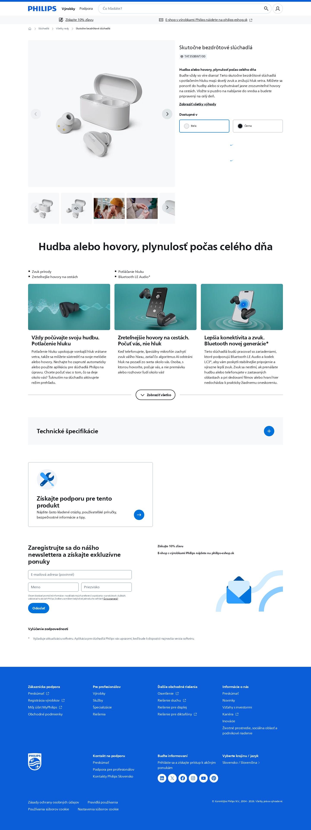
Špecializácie (102, 707)
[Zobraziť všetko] (156, 395)
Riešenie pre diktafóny (177, 714)
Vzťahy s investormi (237, 707)
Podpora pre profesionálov (113, 769)
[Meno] (53, 587)
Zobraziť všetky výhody (197, 104)
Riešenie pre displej (172, 707)
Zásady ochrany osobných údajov (53, 802)
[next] (167, 114)
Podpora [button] (86, 8)
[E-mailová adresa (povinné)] (80, 574)
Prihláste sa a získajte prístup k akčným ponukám (187, 765)
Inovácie (228, 721)
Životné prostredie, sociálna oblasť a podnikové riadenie (249, 731)
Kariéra (230, 714)
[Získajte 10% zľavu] (76, 19)
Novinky (228, 700)
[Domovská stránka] (42, 8)
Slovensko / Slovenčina (241, 762)
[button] (76, 208)
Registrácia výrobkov (46, 700)
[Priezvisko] (106, 587)
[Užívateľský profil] (278, 8)
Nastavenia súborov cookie (98, 809)
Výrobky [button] (68, 8)
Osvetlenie (168, 693)
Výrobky (99, 693)
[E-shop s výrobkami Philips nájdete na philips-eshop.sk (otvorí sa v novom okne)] (206, 19)
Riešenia (99, 714)
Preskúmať (38, 693)
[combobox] (174, 8)
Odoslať (38, 608)
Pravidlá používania (103, 802)
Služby (98, 700)
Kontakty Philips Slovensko (113, 776)
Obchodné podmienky (45, 714)
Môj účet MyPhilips (45, 707)
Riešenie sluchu (172, 700)
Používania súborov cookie (48, 809)
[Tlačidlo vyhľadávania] (266, 8)
